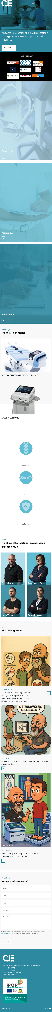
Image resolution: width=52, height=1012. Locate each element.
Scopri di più (7, 48)
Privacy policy (6, 1008)
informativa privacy (6, 933)
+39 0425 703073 (9, 968)
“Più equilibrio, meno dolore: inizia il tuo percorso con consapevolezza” (24, 761)
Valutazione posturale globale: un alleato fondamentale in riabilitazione (19, 854)
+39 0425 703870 (9, 970)
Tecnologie (7, 151)
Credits (47, 1008)
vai (3, 157)
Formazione (8, 314)
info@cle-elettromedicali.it (12, 972)
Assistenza (7, 233)
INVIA (5, 941)
